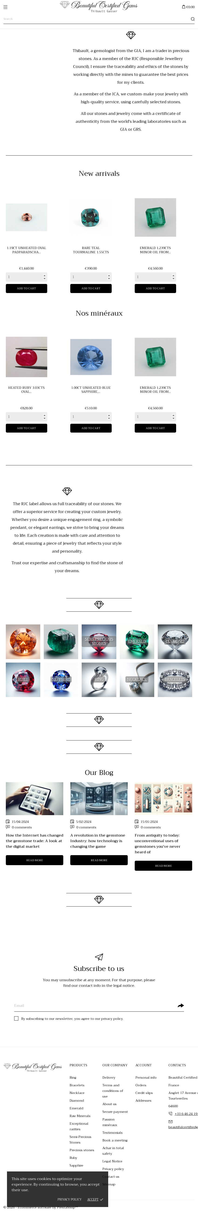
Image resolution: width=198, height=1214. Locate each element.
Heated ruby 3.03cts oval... (26, 390)
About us (109, 1104)
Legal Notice (112, 1161)
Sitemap (108, 1184)
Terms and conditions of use (112, 1090)
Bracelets (77, 1085)
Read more (34, 860)
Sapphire (76, 1165)
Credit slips (144, 1093)
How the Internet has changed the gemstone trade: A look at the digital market (34, 841)
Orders (140, 1085)
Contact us (110, 1176)
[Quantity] (26, 277)
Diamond (77, 1100)
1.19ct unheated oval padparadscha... (26, 250)
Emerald (76, 1108)
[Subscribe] (181, 1005)
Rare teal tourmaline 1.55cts (91, 250)
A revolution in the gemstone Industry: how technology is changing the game (97, 841)
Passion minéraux (109, 1122)
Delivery (108, 1077)
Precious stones (82, 1150)
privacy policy (112, 1018)
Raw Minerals (80, 1116)
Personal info (146, 1077)
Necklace (77, 1093)
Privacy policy (69, 1199)
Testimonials (112, 1132)
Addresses (143, 1100)
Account (143, 1065)
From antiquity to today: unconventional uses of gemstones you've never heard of (158, 843)
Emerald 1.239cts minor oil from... (155, 250)
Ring (73, 1077)
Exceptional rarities (79, 1126)
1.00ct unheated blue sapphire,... (91, 390)
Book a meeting (115, 1140)
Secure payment (115, 1111)
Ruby (73, 1158)
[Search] (99, 19)
